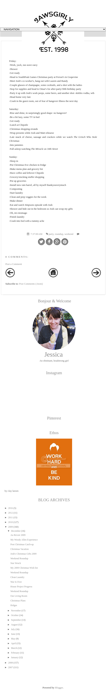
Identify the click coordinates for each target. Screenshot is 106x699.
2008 (10, 662)
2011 (10, 517)
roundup (59, 234)
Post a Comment (13, 264)
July (13, 629)
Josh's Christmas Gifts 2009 (23, 553)
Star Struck (15, 563)
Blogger (59, 687)
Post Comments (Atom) (31, 283)
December (15, 531)
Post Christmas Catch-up (22, 544)
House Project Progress (21, 586)
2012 (10, 512)
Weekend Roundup (19, 558)
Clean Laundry (17, 577)
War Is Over (16, 582)
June (13, 634)
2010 (10, 522)
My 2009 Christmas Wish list (24, 567)
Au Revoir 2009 (17, 535)
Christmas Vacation (19, 549)
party (51, 234)
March (14, 648)
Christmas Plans (18, 600)
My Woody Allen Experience (24, 539)
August (14, 624)
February (15, 652)
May (13, 638)
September (16, 620)
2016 (10, 508)
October (15, 615)
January (14, 657)
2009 (10, 526)
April (13, 643)
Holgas (13, 605)
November (16, 610)
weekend (68, 234)
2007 (10, 667)
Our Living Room (18, 596)
